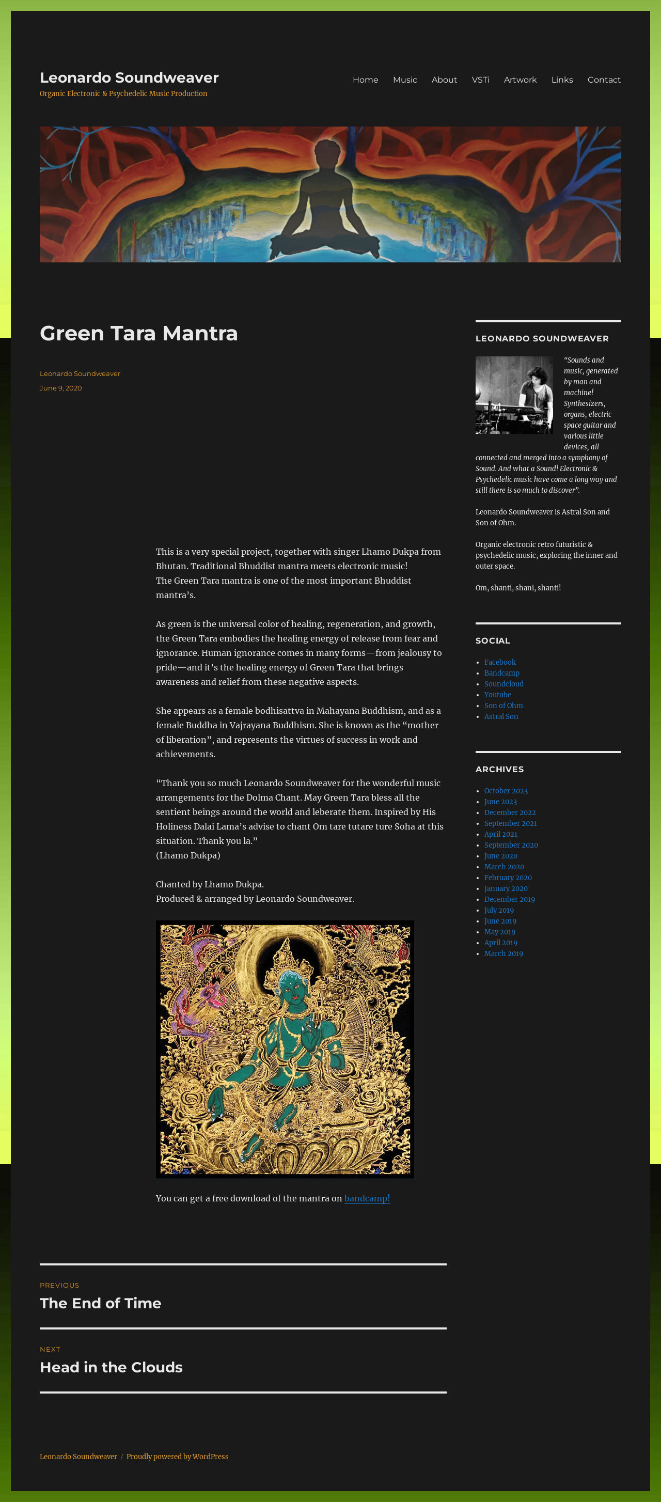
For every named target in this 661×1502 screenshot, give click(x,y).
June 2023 (500, 801)
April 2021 (500, 834)
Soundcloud (504, 684)
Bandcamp (502, 673)
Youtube (497, 695)
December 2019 (510, 899)
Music (405, 80)
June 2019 (500, 921)
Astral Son (501, 716)
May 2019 (500, 932)
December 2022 (510, 812)
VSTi (481, 80)
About (445, 80)
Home (366, 80)
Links (562, 80)
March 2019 (504, 953)
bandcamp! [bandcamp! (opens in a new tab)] (367, 1198)
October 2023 (506, 791)
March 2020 (504, 867)
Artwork (520, 80)
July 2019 (499, 910)
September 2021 (510, 823)
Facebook (500, 662)
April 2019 (501, 942)
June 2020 (500, 856)
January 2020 (506, 888)
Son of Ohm (503, 705)
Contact (604, 80)
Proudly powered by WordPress (178, 1456)
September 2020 (511, 845)
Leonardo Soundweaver (129, 77)
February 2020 (508, 877)
